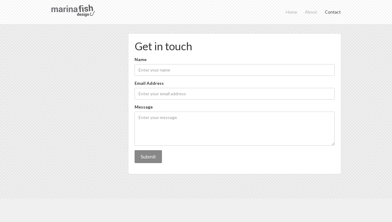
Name (141, 59)
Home (291, 11)
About (311, 11)
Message (144, 106)
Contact (333, 11)
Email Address (149, 83)
